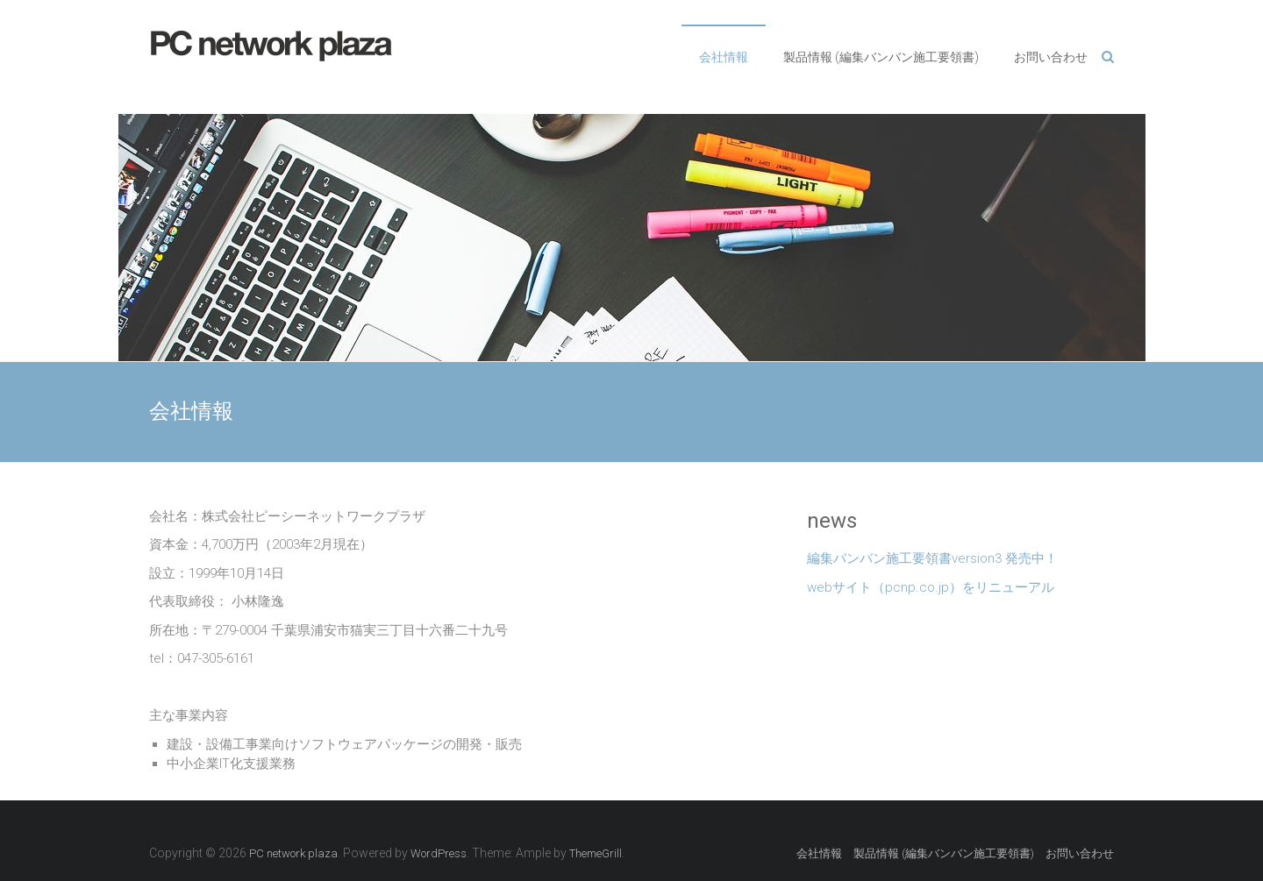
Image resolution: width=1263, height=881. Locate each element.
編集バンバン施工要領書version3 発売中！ (932, 558)
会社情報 (723, 57)
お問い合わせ (1051, 57)
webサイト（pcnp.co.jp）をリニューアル (930, 587)
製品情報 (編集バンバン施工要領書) (881, 57)
